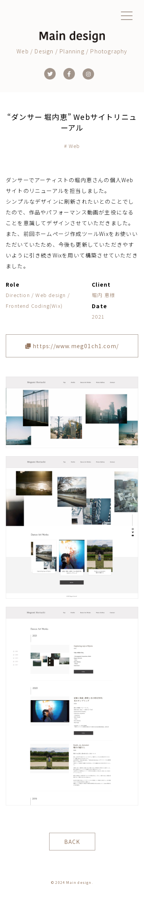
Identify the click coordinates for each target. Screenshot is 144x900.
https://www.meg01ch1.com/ (72, 346)
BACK (72, 841)
